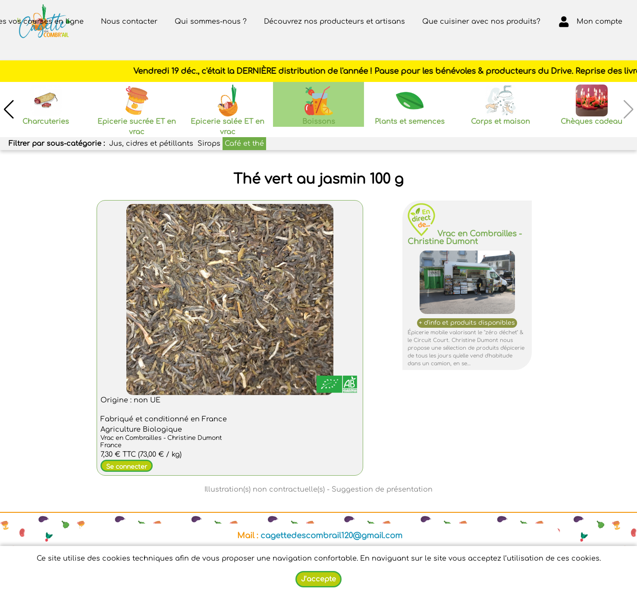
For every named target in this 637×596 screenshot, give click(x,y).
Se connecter (126, 467)
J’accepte (318, 579)
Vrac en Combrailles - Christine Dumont (465, 237)
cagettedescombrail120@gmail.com (331, 535)
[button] (8, 109)
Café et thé (244, 143)
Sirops (209, 143)
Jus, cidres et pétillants (151, 143)
